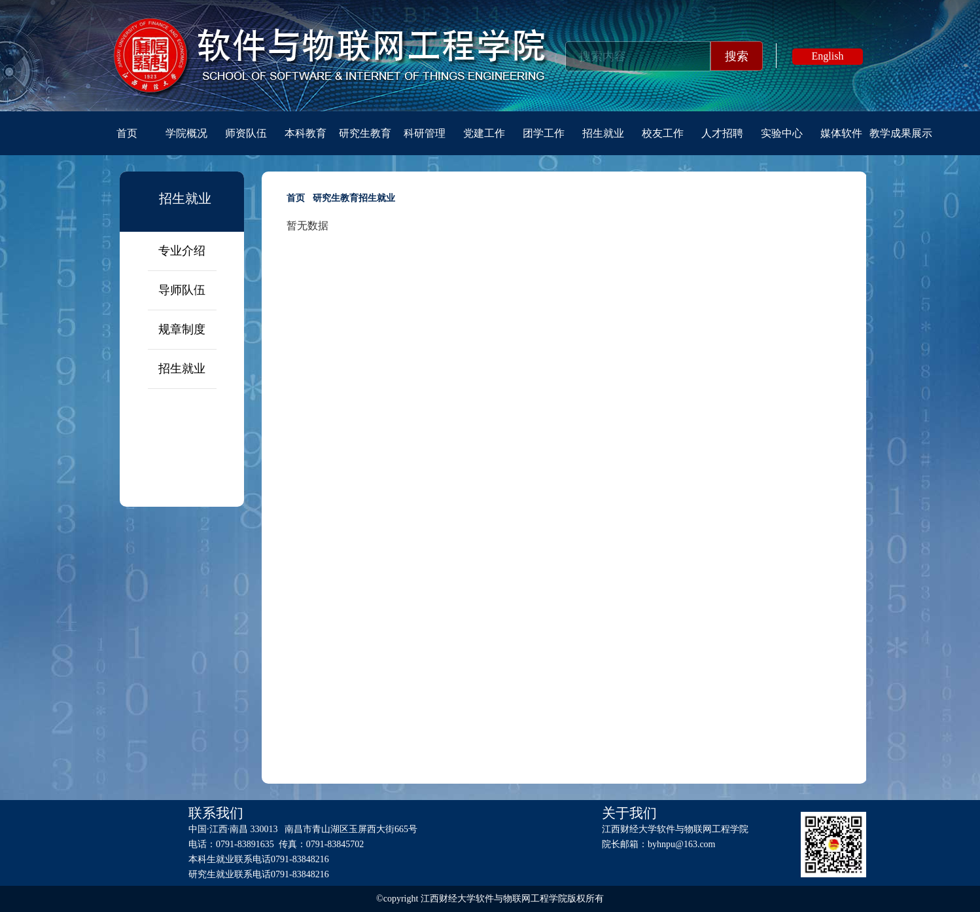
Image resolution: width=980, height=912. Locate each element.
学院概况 (186, 133)
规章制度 (181, 329)
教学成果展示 (900, 133)
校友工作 (663, 133)
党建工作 (484, 133)
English (828, 56)
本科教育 (305, 133)
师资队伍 (246, 133)
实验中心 (782, 133)
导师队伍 (181, 290)
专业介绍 (181, 250)
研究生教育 (365, 133)
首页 (126, 133)
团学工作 (544, 133)
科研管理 (425, 133)
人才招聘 (722, 133)
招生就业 (603, 133)
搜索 (736, 56)
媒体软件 (841, 133)
